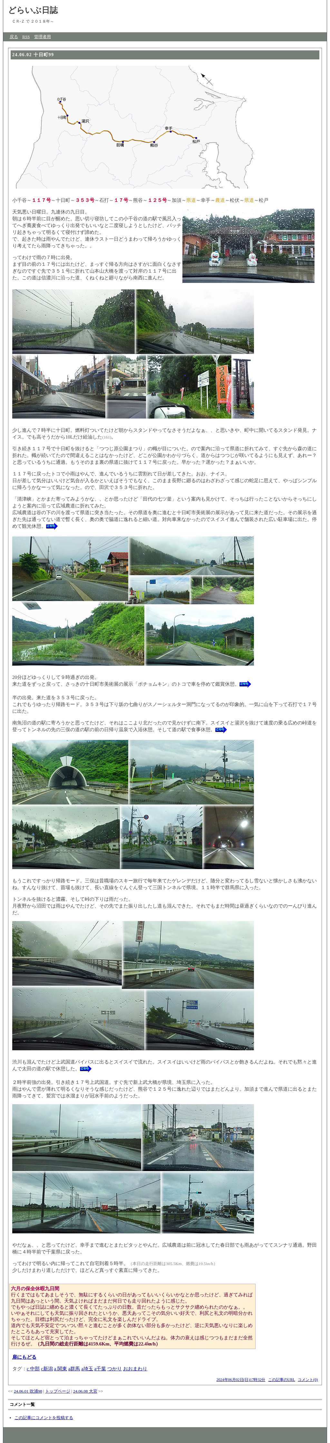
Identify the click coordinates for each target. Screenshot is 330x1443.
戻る (14, 36)
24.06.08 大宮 (85, 1391)
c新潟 (47, 1368)
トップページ (57, 1391)
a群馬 (74, 1368)
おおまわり (135, 1368)
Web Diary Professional (41, 1433)
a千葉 (100, 1368)
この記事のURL (281, 1379)
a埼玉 (87, 1368)
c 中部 (33, 1368)
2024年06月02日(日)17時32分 (241, 1379)
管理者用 (42, 36)
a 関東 (60, 1368)
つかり (114, 1368)
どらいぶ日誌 (33, 10)
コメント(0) (308, 1379)
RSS (26, 36)
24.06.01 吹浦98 (28, 1391)
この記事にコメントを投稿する (44, 1417)
